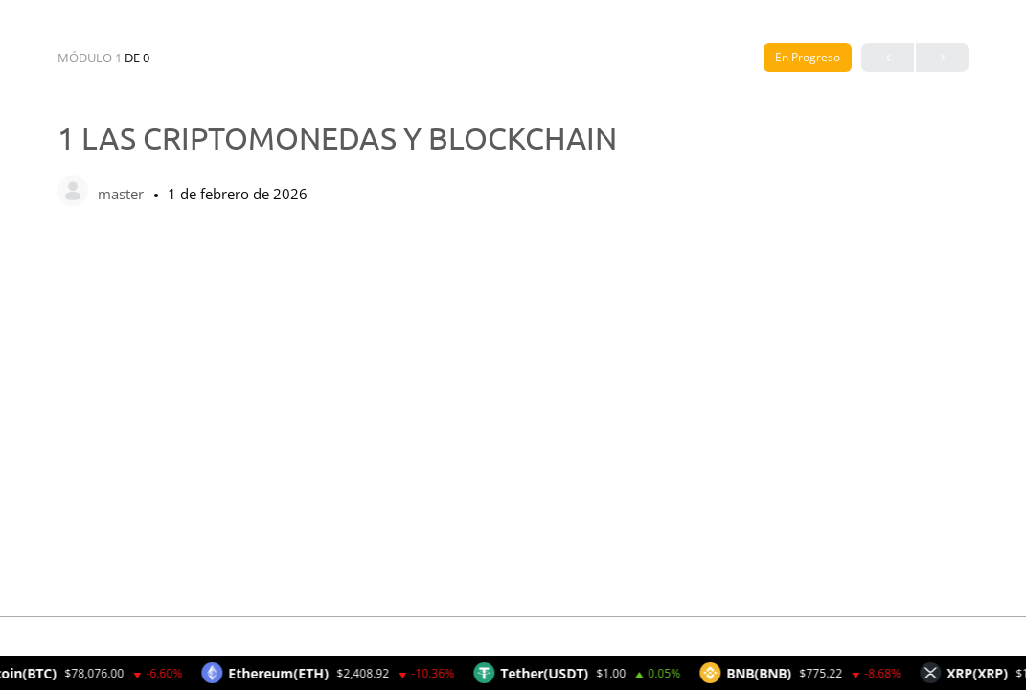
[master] (72, 192)
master (123, 193)
